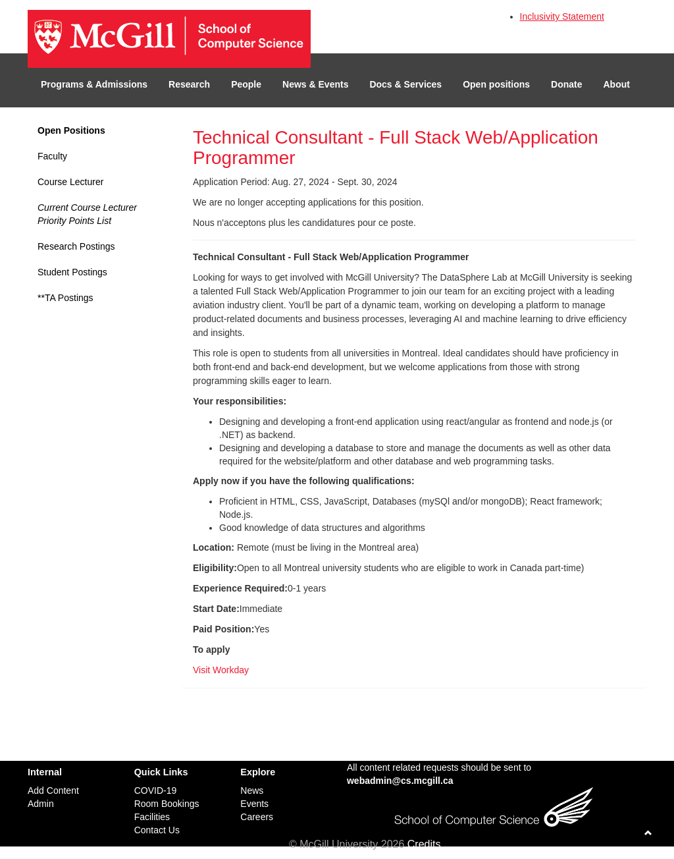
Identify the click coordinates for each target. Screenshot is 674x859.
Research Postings (76, 246)
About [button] (617, 84)
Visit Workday (221, 670)
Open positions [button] (496, 84)
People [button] (246, 84)
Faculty (52, 156)
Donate (566, 84)
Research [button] (189, 84)
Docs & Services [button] (405, 84)
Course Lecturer (70, 182)
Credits (424, 844)
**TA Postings (65, 297)
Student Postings (72, 272)
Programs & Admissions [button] (94, 84)
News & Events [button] (315, 84)
